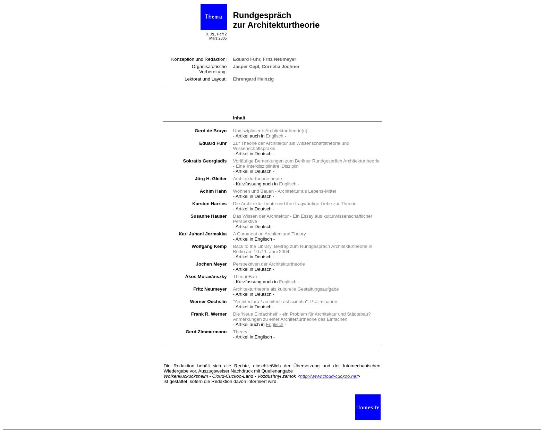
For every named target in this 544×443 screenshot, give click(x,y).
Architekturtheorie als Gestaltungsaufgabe (286, 289)
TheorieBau (245, 276)
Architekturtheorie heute (257, 178)
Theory (240, 331)
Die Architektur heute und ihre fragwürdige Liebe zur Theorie (295, 203)
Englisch (274, 136)
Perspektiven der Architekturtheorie (269, 264)
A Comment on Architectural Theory (269, 233)
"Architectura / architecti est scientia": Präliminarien (285, 301)
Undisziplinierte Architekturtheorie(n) (270, 130)
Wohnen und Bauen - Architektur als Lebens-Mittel (284, 191)
